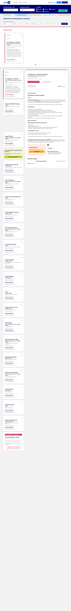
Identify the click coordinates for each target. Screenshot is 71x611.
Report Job (50, 148)
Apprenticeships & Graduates (35, 14)
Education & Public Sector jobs (50, 14)
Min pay (20, 23)
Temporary (46, 11)
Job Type (38, 7)
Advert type (27, 23)
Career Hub (15, 2)
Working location (34, 23)
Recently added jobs (7, 14)
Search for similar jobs (47, 81)
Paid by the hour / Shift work (64, 14)
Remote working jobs (21, 14)
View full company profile (60, 161)
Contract (39, 11)
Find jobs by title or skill (8, 7)
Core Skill (17, 447)
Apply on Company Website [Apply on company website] (33, 81)
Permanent (52, 9)
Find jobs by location (24, 7)
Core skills (14, 23)
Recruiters (65, 2)
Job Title (9, 447)
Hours (41, 23)
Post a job (25, 2)
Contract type (47, 23)
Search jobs (63, 10)
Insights (20, 2)
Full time (45, 9)
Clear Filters (64, 23)
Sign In (59, 2)
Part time (39, 9)
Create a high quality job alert (12, 157)
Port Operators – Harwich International (38, 74)
